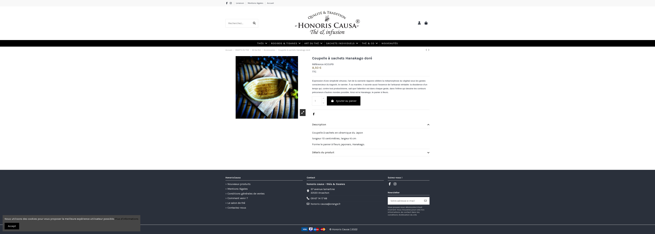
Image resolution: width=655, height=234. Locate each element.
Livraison (240, 3)
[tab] (371, 124)
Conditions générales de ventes (246, 193)
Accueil (270, 3)
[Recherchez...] (254, 23)
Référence (318, 64)
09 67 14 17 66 (319, 198)
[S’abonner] (425, 200)
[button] (370, 43)
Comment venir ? (237, 198)
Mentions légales (256, 3)
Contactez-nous (236, 207)
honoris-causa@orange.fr (325, 203)
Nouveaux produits (239, 184)
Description (371, 124)
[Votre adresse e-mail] (405, 200)
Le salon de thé (236, 202)
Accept (12, 226)
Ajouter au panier (343, 100)
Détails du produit (371, 152)
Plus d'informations (126, 218)
